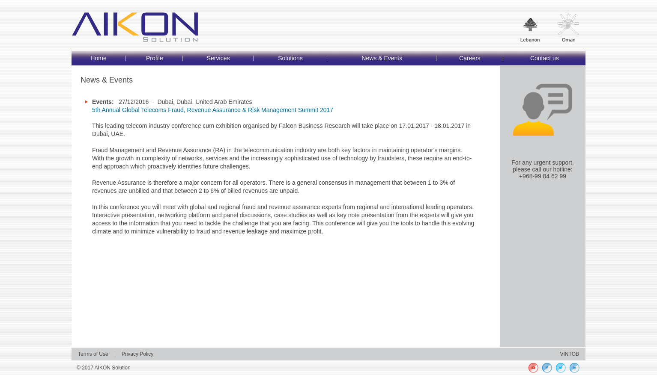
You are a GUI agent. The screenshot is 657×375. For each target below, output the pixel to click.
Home (98, 58)
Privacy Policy (138, 354)
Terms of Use (93, 354)
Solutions (290, 58)
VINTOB (569, 354)
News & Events (381, 58)
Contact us (544, 58)
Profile (154, 58)
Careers (470, 58)
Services (218, 58)
